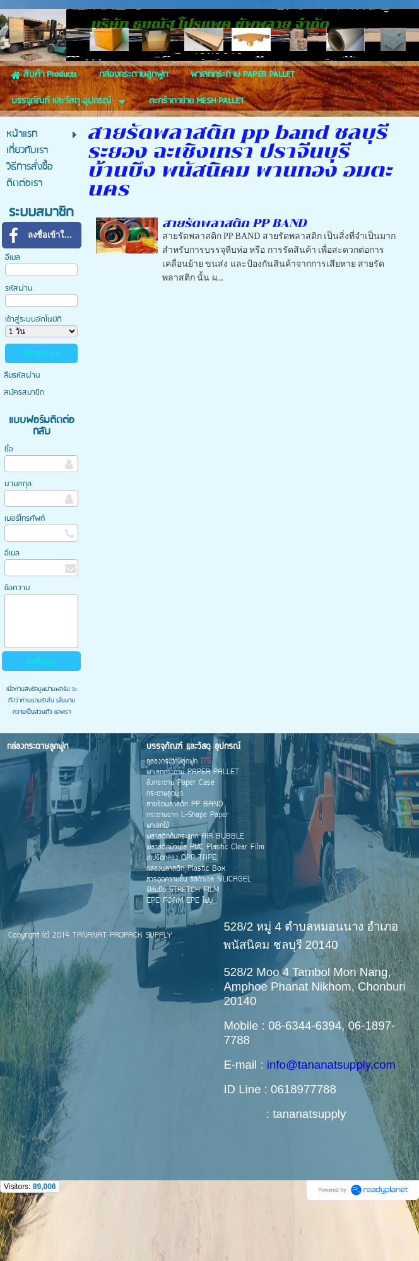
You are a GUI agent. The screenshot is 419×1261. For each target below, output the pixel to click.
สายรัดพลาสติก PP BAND (234, 279)
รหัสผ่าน (19, 344)
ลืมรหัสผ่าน (22, 431)
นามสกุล (18, 539)
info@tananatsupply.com (331, 1120)
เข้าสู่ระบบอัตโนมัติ (33, 374)
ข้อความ (17, 643)
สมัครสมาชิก (24, 448)
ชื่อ (8, 504)
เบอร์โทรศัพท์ (24, 574)
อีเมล (12, 313)
